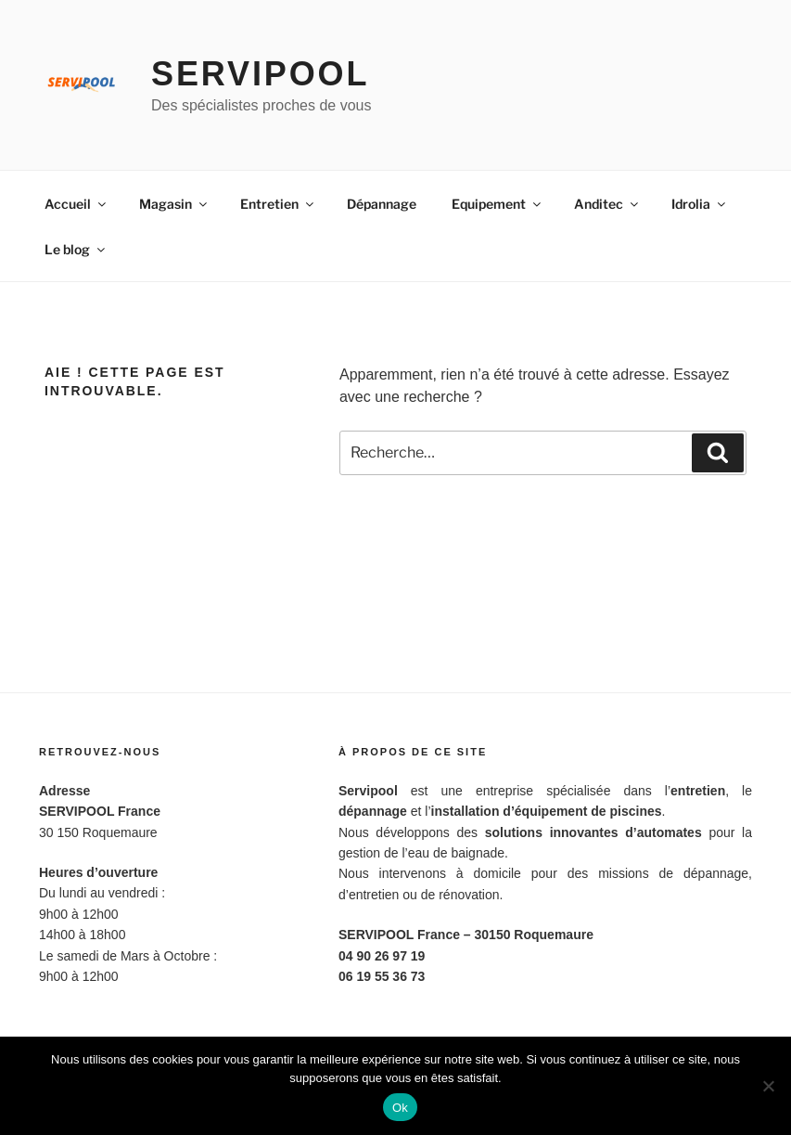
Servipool (260, 74)
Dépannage (381, 204)
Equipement (497, 204)
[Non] (768, 1086)
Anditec (607, 204)
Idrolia (699, 204)
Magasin (174, 204)
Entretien (278, 204)
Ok (400, 1108)
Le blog (76, 249)
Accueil (76, 204)
